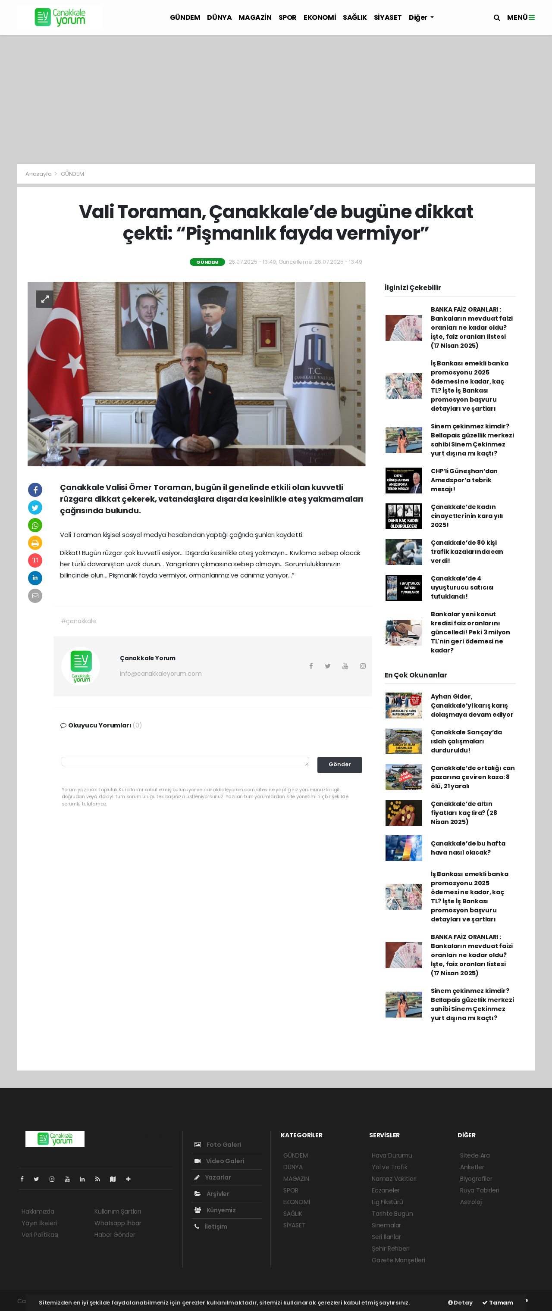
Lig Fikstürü (387, 1202)
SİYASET (388, 17)
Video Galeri (219, 1161)
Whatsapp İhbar (117, 1223)
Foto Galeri (218, 1144)
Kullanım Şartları (117, 1211)
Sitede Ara (475, 1155)
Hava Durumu (392, 1155)
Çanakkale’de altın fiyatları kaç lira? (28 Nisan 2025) (464, 812)
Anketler (472, 1167)
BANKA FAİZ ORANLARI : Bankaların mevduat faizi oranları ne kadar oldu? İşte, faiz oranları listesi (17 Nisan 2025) (472, 327)
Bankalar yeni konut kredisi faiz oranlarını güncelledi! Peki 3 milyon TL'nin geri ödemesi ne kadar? (470, 632)
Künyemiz (215, 1210)
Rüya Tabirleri (479, 1190)
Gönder (340, 764)
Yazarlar (212, 1177)
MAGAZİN (254, 17)
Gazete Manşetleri (398, 1260)
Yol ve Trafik (390, 1167)
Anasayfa (39, 174)
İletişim (210, 1226)
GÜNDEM (185, 17)
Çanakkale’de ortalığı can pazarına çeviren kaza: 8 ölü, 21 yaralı (473, 777)
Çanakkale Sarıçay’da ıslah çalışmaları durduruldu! (466, 741)
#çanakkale (78, 621)
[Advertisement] (276, 99)
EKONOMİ (320, 17)
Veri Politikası (40, 1234)
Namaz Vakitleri (394, 1178)
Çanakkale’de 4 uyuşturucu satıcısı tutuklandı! (462, 587)
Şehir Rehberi (391, 1248)
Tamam (497, 1303)
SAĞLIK (355, 17)
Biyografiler (476, 1178)
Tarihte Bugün (392, 1213)
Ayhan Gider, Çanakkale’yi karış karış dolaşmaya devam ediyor (472, 705)
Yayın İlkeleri (39, 1223)
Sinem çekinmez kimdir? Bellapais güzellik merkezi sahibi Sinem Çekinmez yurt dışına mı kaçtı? (472, 440)
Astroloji (471, 1202)
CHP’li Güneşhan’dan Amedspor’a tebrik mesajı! (464, 480)
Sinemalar (386, 1225)
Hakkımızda (38, 1211)
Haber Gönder (114, 1234)
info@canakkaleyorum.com (161, 673)
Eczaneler (386, 1190)
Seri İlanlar (386, 1237)
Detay (460, 1303)
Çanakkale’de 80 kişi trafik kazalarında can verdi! (467, 551)
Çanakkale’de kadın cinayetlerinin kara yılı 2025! (467, 516)
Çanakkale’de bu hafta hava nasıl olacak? (468, 848)
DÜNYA (219, 17)
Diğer (419, 17)
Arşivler (211, 1193)
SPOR (288, 17)
